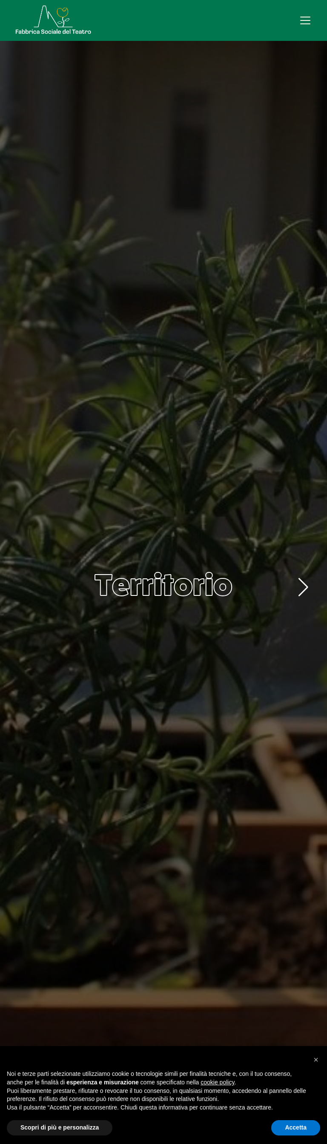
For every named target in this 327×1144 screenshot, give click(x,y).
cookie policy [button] (217, 1082)
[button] (303, 587)
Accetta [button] (296, 1127)
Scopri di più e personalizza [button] (59, 1127)
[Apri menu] (305, 20)
